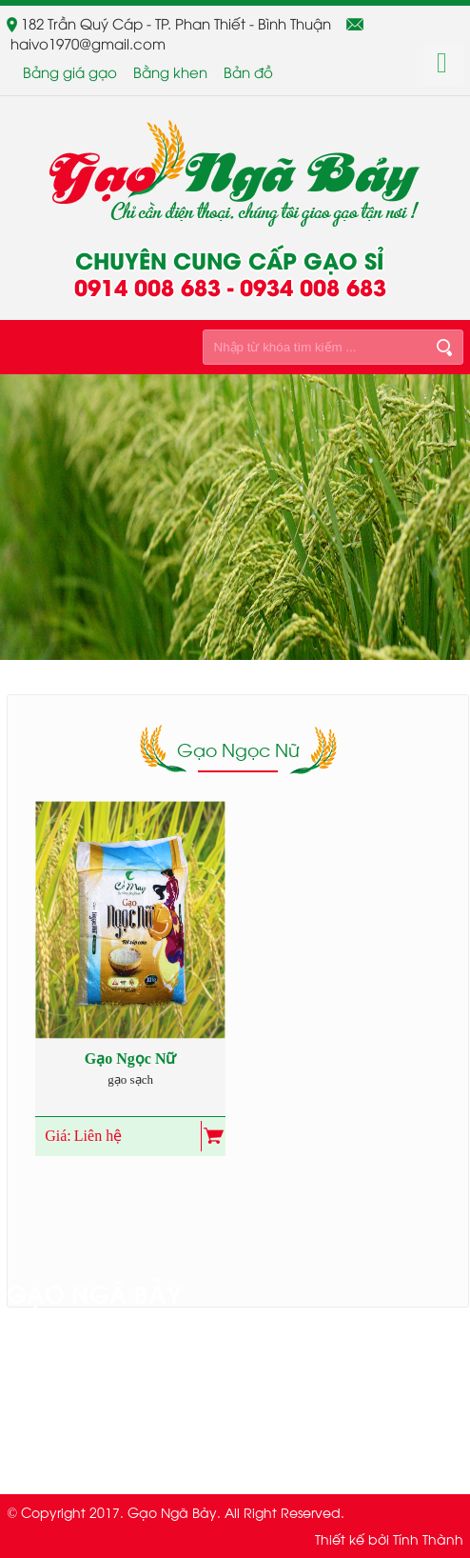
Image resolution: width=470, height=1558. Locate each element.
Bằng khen (170, 71)
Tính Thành (428, 1538)
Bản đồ (248, 71)
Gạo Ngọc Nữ (131, 1058)
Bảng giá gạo (70, 71)
